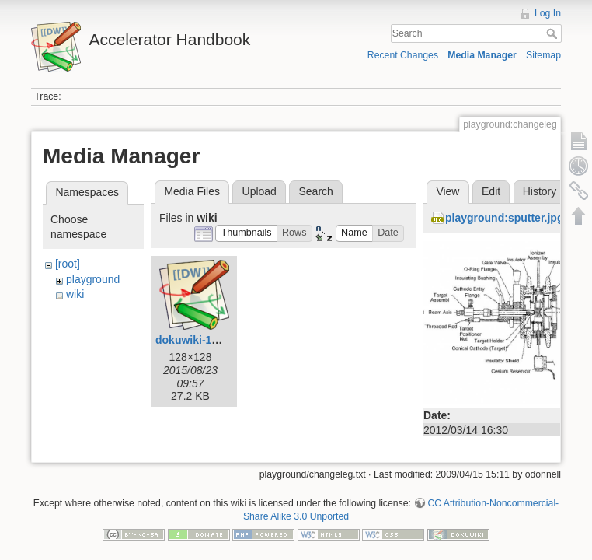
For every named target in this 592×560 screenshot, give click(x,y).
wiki (75, 294)
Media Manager (482, 55)
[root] (67, 263)
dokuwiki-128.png (200, 340)
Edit (491, 191)
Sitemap (543, 55)
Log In (548, 13)
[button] (246, 234)
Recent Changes (402, 55)
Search (553, 33)
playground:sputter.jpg (504, 218)
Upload (259, 191)
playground (93, 279)
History (540, 191)
